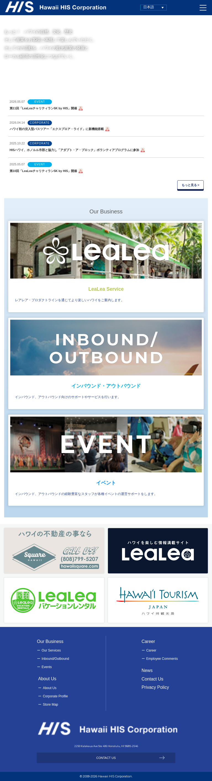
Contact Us (152, 679)
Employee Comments (162, 659)
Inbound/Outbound (55, 659)
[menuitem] (153, 7)
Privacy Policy (155, 687)
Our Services (51, 650)
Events (47, 667)
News (147, 670)
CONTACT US (106, 757)
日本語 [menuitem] (148, 7)
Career (151, 650)
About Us (49, 688)
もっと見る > (190, 185)
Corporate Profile (55, 696)
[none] (153, 7)
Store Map (50, 704)
